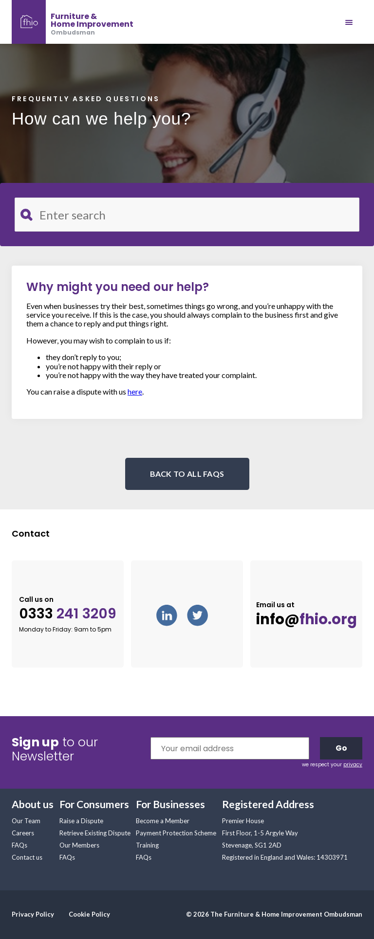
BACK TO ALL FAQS (187, 473)
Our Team (26, 821)
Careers (23, 833)
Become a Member (162, 821)
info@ (306, 619)
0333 (67, 614)
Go (341, 748)
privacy (352, 764)
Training (147, 845)
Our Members (79, 845)
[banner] (72, 22)
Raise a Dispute (81, 821)
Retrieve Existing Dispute (95, 833)
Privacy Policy (33, 914)
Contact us (27, 857)
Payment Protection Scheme (176, 833)
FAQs (19, 845)
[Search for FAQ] (187, 215)
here (135, 391)
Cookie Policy (89, 914)
